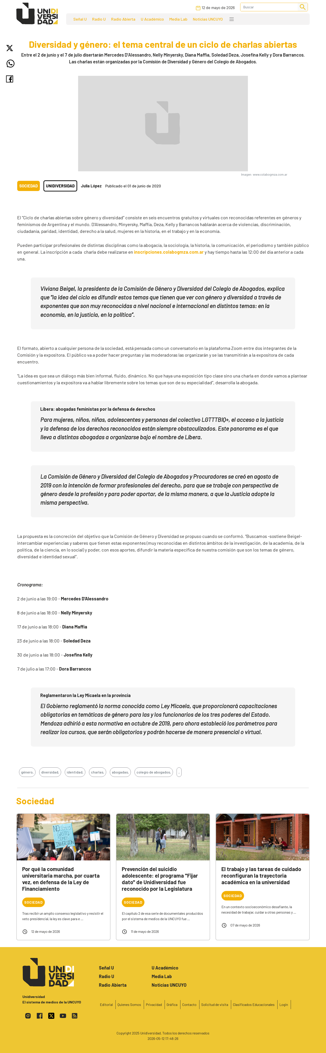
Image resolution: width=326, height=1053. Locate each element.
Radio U (99, 19)
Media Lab (178, 19)
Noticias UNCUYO (208, 19)
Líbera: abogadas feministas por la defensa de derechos (97, 409)
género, (27, 772)
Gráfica (172, 1004)
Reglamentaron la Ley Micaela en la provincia (85, 695)
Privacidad (154, 1004)
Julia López (91, 185)
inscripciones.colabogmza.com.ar (169, 252)
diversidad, (50, 772)
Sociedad (28, 185)
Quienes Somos (129, 1004)
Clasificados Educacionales (254, 1004)
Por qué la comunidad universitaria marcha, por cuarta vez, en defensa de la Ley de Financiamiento (61, 879)
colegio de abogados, (154, 772)
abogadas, (120, 772)
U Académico (152, 19)
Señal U (80, 19)
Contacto (189, 1004)
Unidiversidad (60, 185)
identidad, (75, 772)
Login (283, 1004)
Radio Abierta (123, 19)
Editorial (106, 1004)
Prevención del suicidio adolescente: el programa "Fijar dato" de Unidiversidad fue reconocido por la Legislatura (160, 879)
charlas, (97, 772)
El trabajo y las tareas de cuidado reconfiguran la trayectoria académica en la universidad (261, 875)
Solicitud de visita (214, 1004)
